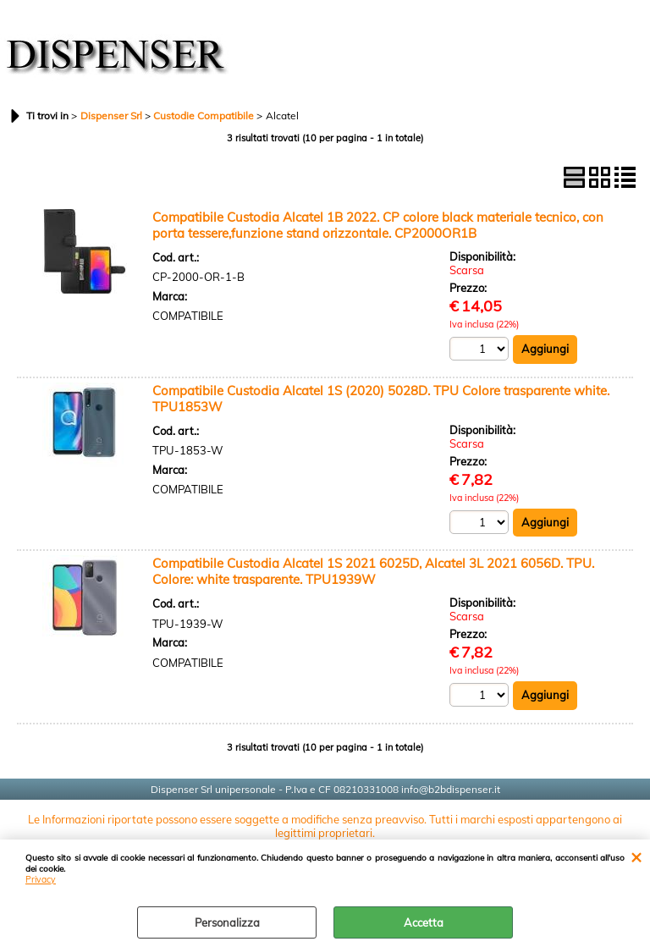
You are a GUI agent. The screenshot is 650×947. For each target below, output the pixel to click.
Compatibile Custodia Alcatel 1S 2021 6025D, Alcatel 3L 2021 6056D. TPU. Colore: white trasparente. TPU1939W (373, 571)
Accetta (423, 922)
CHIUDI (636, 856)
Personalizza (227, 922)
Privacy (40, 879)
